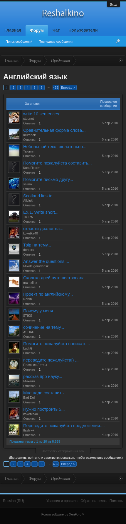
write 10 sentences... (43, 114)
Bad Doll (29, 397)
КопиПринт (31, 167)
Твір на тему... (37, 245)
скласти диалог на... (43, 228)
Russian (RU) (13, 501)
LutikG (28, 348)
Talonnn (29, 151)
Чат (56, 30)
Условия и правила (62, 501)
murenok (29, 135)
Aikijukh (28, 200)
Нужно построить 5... (44, 409)
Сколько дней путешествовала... (55, 277)
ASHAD (28, 332)
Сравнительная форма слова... (54, 130)
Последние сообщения (56, 41)
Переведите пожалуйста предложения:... (64, 425)
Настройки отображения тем (63, 451)
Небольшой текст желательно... (54, 146)
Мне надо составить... (45, 393)
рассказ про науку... (42, 376)
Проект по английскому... (48, 294)
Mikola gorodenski (36, 266)
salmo (27, 184)
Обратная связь (93, 501)
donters (28, 249)
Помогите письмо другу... (48, 179)
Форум (37, 30)
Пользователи (83, 30)
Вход (113, 4)
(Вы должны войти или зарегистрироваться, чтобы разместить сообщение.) (66, 457)
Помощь (116, 501)
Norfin (27, 299)
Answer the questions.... (46, 261)
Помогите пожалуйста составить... (57, 163)
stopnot (28, 118)
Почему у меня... (40, 311)
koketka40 (30, 233)
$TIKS (27, 315)
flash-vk (28, 430)
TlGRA (28, 217)
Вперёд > (68, 87)
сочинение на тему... (43, 327)
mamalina (30, 282)
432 (55, 87)
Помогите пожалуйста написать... (56, 343)
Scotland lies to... (39, 195)
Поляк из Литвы (35, 365)
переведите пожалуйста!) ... (51, 360)
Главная (12, 30)
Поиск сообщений (19, 41)
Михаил (29, 381)
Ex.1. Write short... (40, 212)
